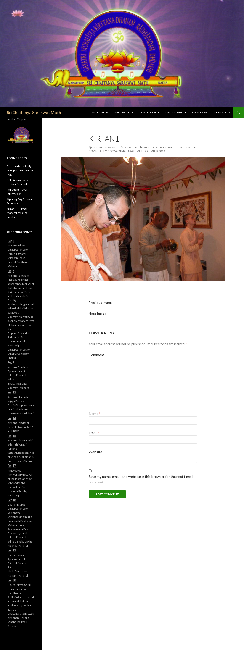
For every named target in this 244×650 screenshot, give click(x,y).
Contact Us (222, 112)
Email (94, 432)
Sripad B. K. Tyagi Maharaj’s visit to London (17, 213)
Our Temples (148, 112)
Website (95, 452)
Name (95, 413)
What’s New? (200, 112)
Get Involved (174, 112)
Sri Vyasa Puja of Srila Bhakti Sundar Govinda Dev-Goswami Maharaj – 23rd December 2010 (142, 149)
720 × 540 (131, 147)
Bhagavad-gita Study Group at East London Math (20, 170)
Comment (96, 355)
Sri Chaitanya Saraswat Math (34, 112)
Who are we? (122, 112)
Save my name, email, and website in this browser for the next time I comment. (141, 479)
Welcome (98, 112)
